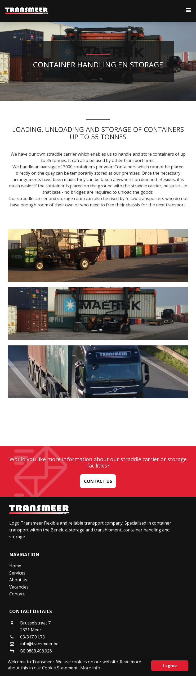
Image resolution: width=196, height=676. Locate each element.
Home (15, 566)
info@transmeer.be (39, 644)
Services (17, 573)
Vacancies (19, 587)
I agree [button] (170, 665)
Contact (17, 594)
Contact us (98, 481)
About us (18, 580)
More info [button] (90, 668)
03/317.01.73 (32, 637)
